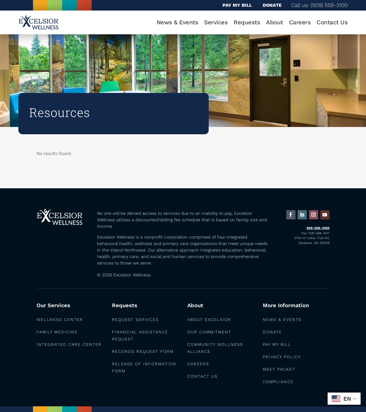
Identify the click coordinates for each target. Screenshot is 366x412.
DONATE (272, 5)
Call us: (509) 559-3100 (319, 5)
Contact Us (332, 22)
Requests (247, 22)
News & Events (177, 22)
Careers (300, 22)
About (274, 22)
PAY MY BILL (237, 5)
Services (216, 22)
